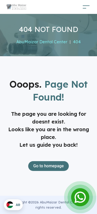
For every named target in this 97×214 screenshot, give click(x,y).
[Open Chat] (80, 197)
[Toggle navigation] (86, 7)
